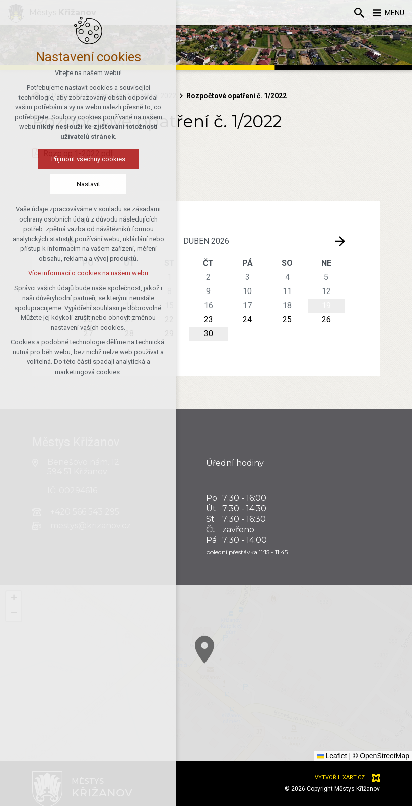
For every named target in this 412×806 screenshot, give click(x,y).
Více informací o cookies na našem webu (64, 274)
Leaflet (332, 756)
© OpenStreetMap (381, 756)
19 (326, 305)
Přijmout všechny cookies (64, 160)
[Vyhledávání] (354, 13)
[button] (295, 705)
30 (208, 333)
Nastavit (64, 185)
